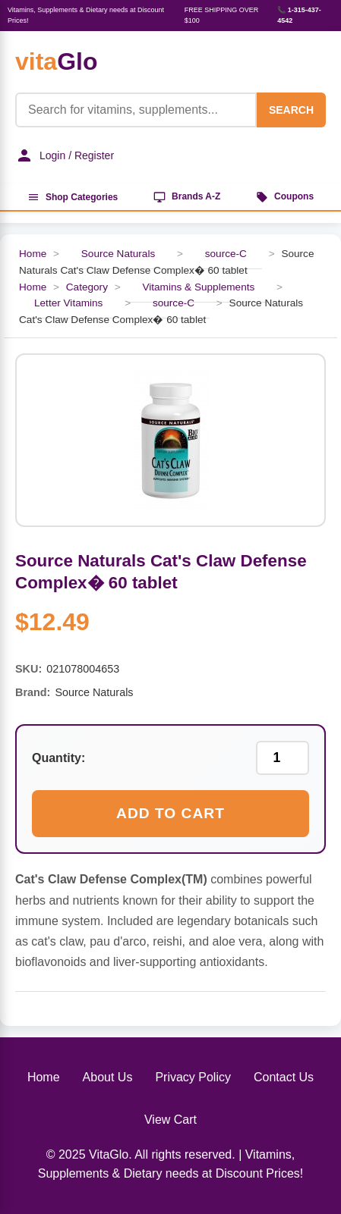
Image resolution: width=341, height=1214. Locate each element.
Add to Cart (170, 813)
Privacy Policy (193, 1077)
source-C (226, 253)
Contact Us (284, 1077)
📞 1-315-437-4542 (299, 15)
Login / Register (64, 155)
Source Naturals (118, 253)
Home (32, 253)
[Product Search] (136, 110)
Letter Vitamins (68, 303)
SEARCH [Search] (291, 110)
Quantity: (58, 757)
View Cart (170, 1119)
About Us (108, 1077)
